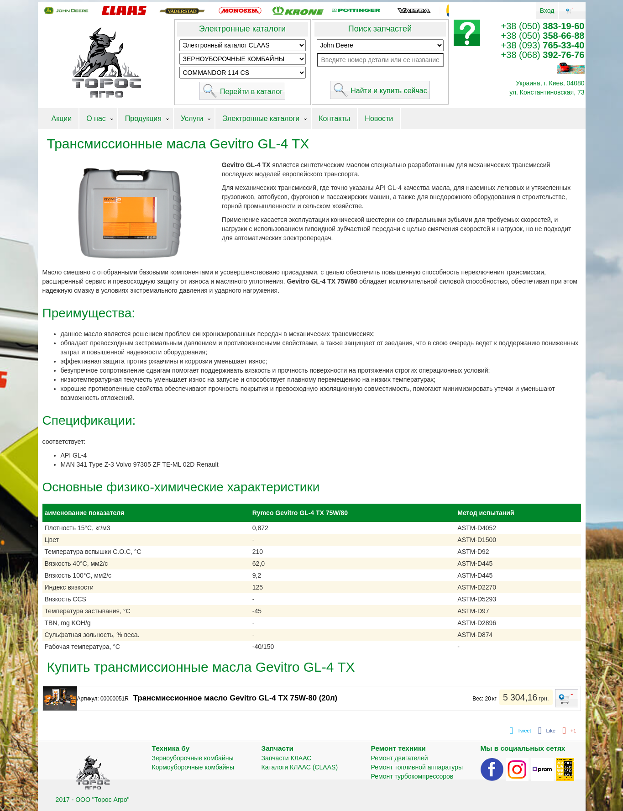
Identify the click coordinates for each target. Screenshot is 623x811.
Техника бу (171, 748)
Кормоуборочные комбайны (193, 767)
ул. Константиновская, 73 (546, 92)
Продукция (143, 118)
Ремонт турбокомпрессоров (412, 776)
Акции (62, 118)
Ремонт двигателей (399, 758)
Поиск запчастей (380, 28)
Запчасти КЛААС (287, 758)
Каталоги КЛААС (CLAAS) (300, 767)
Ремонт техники (398, 748)
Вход (547, 10)
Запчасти (278, 748)
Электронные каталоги (242, 28)
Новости (379, 118)
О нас (96, 118)
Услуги (192, 118)
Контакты (334, 118)
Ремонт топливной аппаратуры (417, 767)
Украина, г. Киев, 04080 (550, 83)
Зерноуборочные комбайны (193, 758)
